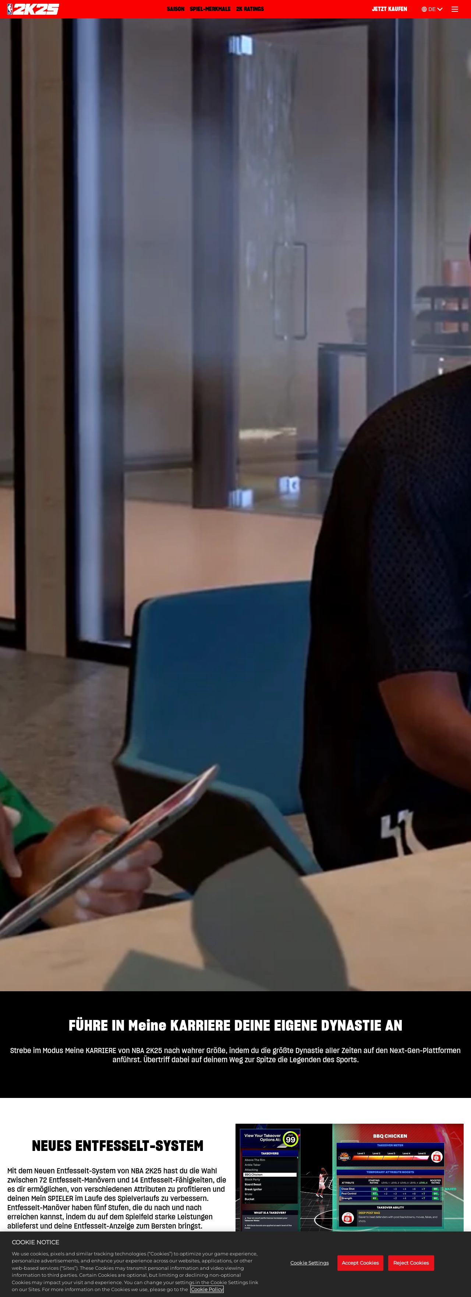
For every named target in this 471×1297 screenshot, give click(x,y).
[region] (235, 1264)
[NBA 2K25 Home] (33, 9)
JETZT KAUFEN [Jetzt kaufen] (389, 9)
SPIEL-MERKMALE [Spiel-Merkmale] (210, 9)
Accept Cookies (360, 1263)
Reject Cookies (411, 1263)
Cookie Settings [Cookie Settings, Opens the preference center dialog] (309, 1263)
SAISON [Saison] (175, 9)
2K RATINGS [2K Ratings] (250, 9)
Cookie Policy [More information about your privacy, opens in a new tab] (207, 1289)
